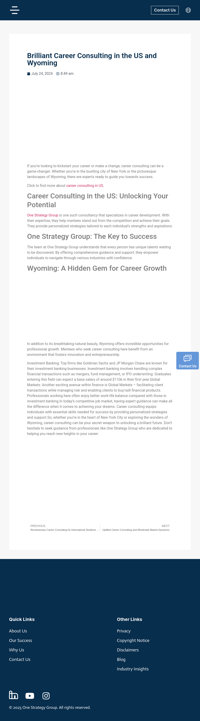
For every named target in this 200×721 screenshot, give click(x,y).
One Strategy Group (42, 215)
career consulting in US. (85, 185)
